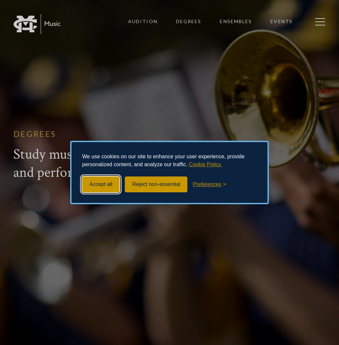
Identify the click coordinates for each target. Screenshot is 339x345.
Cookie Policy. (205, 164)
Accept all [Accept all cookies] (100, 184)
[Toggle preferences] (209, 184)
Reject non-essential (156, 184)
